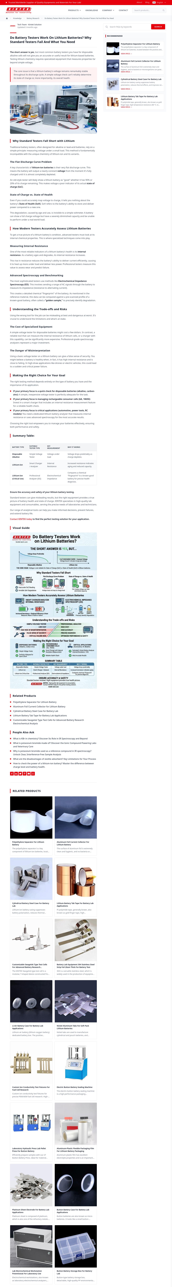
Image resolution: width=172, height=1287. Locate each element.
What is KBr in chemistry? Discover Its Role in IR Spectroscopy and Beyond (50, 738)
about (139, 2)
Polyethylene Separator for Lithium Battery (34, 702)
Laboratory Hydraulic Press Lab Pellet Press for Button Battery (29, 1149)
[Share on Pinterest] (24, 773)
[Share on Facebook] (12, 773)
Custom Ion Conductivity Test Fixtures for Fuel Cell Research (31, 1088)
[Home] (7, 18)
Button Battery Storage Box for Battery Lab (74, 1272)
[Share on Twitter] (20, 773)
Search (158, 26)
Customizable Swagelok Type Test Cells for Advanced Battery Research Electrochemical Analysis (29, 966)
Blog (147, 2)
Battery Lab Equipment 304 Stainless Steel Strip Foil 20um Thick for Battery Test (76, 965)
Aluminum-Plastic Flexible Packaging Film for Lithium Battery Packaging (75, 1149)
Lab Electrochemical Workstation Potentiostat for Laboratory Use (27, 1272)
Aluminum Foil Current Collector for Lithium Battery (39, 706)
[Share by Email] (29, 773)
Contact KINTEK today (21, 519)
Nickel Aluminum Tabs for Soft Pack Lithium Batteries (73, 1027)
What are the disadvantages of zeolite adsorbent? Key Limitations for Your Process (54, 758)
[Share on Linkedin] (16, 773)
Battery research (33, 18)
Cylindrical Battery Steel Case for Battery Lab (35, 711)
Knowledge (91, 10)
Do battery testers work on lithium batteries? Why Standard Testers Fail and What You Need (79, 18)
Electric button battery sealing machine (74, 1087)
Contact (123, 10)
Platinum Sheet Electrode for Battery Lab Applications (30, 1211)
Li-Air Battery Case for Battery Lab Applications (27, 1027)
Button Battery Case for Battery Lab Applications (73, 1211)
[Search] (164, 10)
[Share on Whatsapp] (33, 773)
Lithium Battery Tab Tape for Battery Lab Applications (40, 715)
